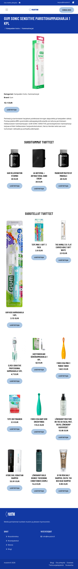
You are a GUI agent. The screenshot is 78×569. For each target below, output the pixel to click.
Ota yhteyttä (60, 563)
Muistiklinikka (13, 536)
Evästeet (70, 563)
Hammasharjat (28, 28)
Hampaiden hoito (13, 28)
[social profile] (19, 3)
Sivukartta (69, 565)
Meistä (10, 545)
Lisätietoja (11, 110)
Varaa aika (66, 10)
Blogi (10, 549)
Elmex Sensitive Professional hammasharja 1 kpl (14, 368)
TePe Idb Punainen (14, 419)
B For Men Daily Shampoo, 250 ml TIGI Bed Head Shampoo (63, 478)
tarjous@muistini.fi (63, 2)
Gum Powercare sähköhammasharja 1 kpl (39, 357)
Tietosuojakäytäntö (56, 565)
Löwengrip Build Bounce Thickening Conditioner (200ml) (39, 478)
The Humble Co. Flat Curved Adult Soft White (63, 247)
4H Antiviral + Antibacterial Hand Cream (39, 176)
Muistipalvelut (13, 541)
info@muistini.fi (49, 536)
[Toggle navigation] (6, 10)
